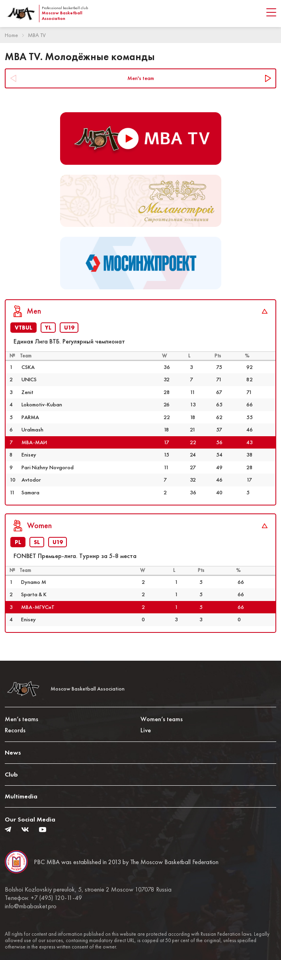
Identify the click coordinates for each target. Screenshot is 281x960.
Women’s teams (161, 719)
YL (48, 327)
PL (18, 542)
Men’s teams (21, 719)
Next (267, 78)
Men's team (140, 78)
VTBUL (23, 327)
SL (37, 542)
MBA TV (37, 35)
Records (15, 730)
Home (11, 35)
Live (145, 730)
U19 (69, 327)
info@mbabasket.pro (31, 906)
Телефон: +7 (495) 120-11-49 (43, 898)
